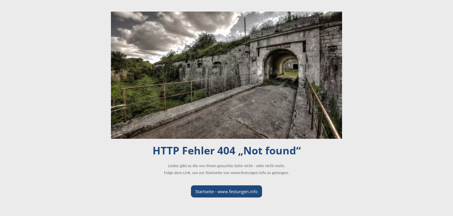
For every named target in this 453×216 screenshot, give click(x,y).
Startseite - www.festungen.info (226, 191)
